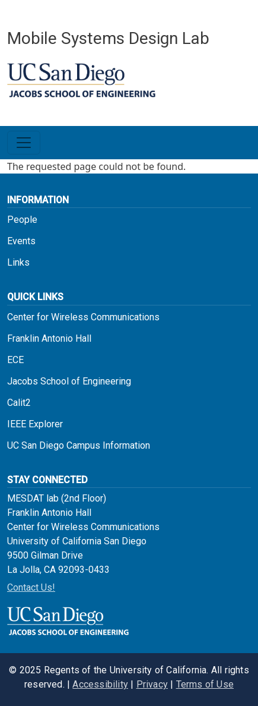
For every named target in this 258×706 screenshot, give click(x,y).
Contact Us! (31, 587)
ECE (15, 359)
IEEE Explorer (35, 424)
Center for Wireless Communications (83, 317)
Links (18, 262)
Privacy (152, 684)
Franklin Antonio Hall (49, 338)
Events (21, 241)
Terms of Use (205, 684)
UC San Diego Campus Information (78, 445)
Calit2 (19, 402)
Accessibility (100, 684)
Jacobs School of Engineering (69, 381)
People (22, 219)
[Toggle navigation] (23, 143)
